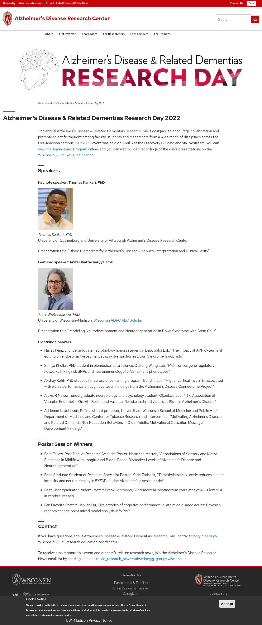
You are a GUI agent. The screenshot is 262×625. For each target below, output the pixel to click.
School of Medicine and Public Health (68, 3)
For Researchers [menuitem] (114, 34)
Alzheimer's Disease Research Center (62, 18)
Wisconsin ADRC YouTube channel (66, 155)
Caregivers (131, 593)
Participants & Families (131, 582)
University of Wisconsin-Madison (22, 3)
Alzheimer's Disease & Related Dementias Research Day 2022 (75, 103)
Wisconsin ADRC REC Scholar (117, 320)
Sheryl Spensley (204, 536)
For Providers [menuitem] (139, 34)
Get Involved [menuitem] (67, 34)
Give (251, 3)
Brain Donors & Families (131, 588)
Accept (227, 606)
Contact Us (236, 3)
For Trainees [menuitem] (162, 34)
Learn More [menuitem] (89, 34)
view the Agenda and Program (62, 149)
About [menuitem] (49, 34)
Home (41, 103)
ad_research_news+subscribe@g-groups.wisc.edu (141, 558)
